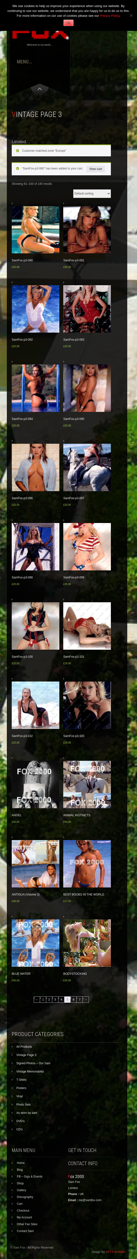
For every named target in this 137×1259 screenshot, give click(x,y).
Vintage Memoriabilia (30, 1071)
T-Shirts (21, 1080)
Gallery (21, 1190)
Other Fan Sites (27, 1224)
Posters (21, 1088)
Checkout (23, 1210)
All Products (24, 1046)
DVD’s (20, 1121)
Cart (19, 1204)
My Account (24, 1217)
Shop (20, 1183)
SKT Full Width (115, 1252)
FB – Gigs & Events (29, 1176)
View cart (95, 169)
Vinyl (19, 1096)
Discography (25, 1197)
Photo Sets (23, 1104)
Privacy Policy (109, 16)
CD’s (19, 1129)
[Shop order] (92, 193)
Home (21, 1163)
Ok (68, 23)
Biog (20, 1169)
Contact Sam (25, 1231)
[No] (130, 15)
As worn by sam (26, 1113)
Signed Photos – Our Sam (33, 1063)
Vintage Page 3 (26, 1055)
